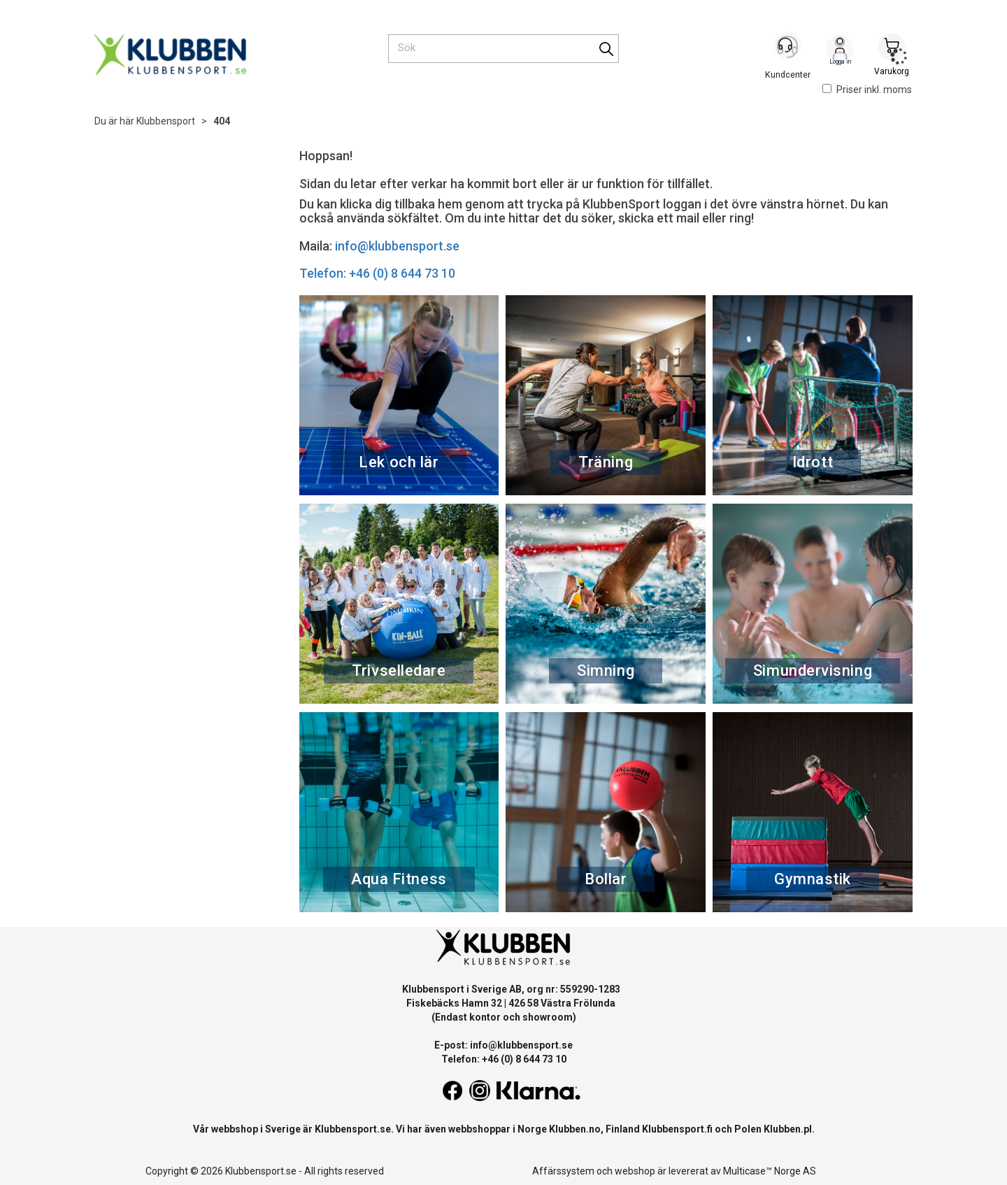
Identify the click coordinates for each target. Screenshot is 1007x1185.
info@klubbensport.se (397, 246)
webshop (635, 1171)
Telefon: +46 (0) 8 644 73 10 (377, 273)
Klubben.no (575, 1129)
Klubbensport (165, 121)
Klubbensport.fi (677, 1129)
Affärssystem (563, 1171)
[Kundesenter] (788, 48)
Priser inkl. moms (867, 89)
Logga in (839, 50)
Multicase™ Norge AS (769, 1171)
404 (221, 121)
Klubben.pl (788, 1129)
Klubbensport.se (353, 1129)
